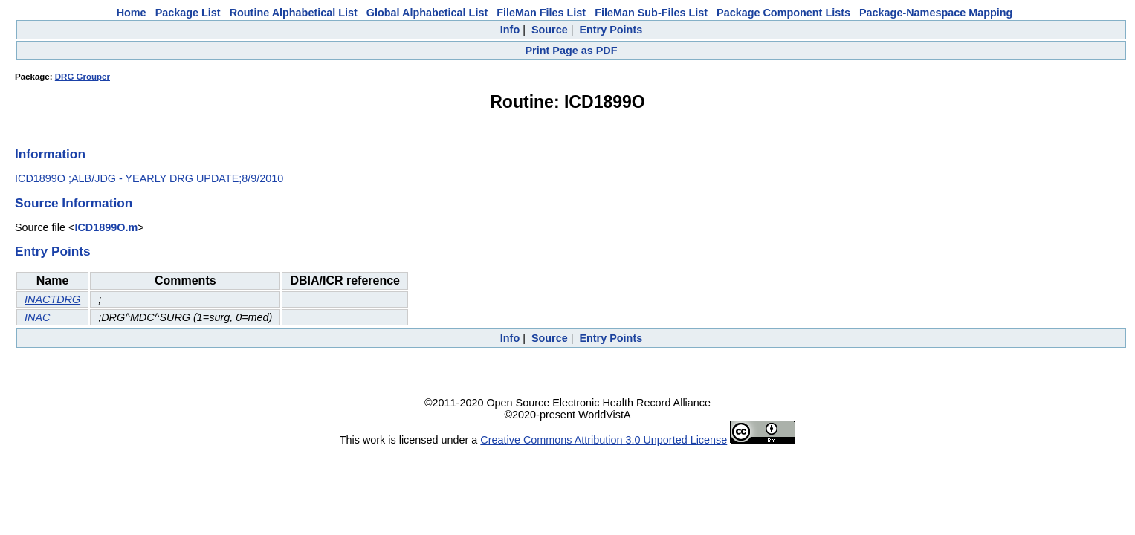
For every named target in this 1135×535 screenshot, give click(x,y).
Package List (188, 13)
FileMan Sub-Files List (651, 13)
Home (131, 13)
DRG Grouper (82, 76)
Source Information (73, 202)
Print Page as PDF (572, 50)
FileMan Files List (541, 13)
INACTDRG (52, 299)
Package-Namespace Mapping (935, 13)
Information (50, 153)
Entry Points (610, 30)
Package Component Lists (783, 13)
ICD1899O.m (106, 227)
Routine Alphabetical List (294, 13)
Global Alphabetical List (427, 13)
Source (549, 30)
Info (510, 30)
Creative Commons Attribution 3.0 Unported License (603, 440)
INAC (37, 317)
